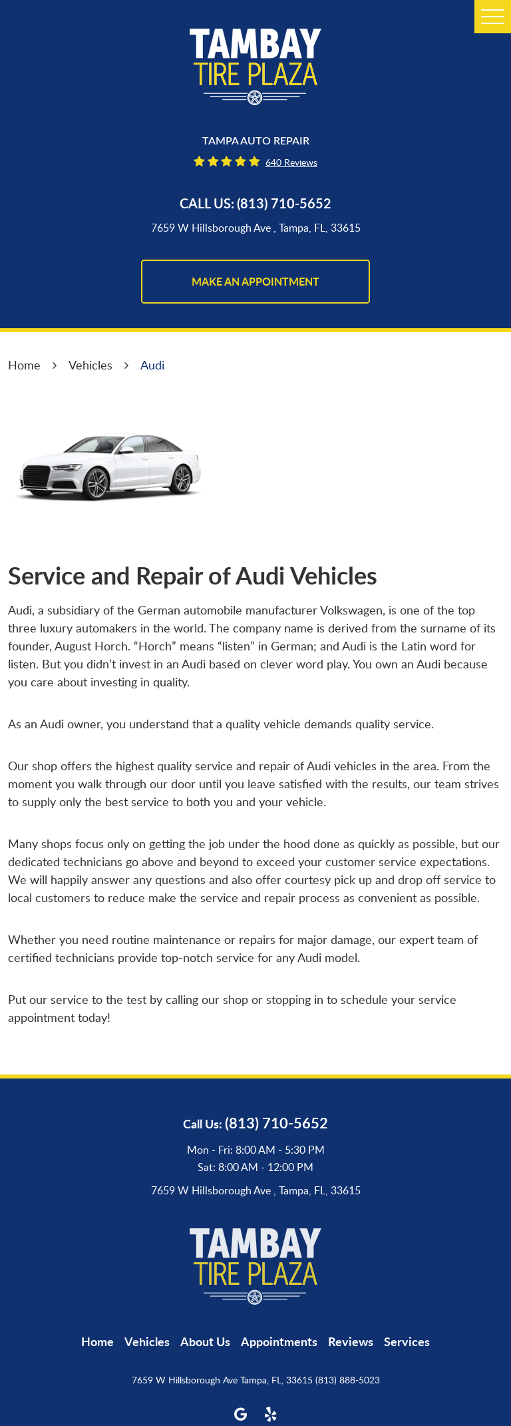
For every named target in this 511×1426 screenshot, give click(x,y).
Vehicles (90, 365)
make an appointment (255, 281)
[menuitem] (97, 1341)
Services (407, 1341)
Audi (152, 365)
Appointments (279, 1341)
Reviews (350, 1341)
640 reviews (291, 162)
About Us (205, 1341)
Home (24, 365)
